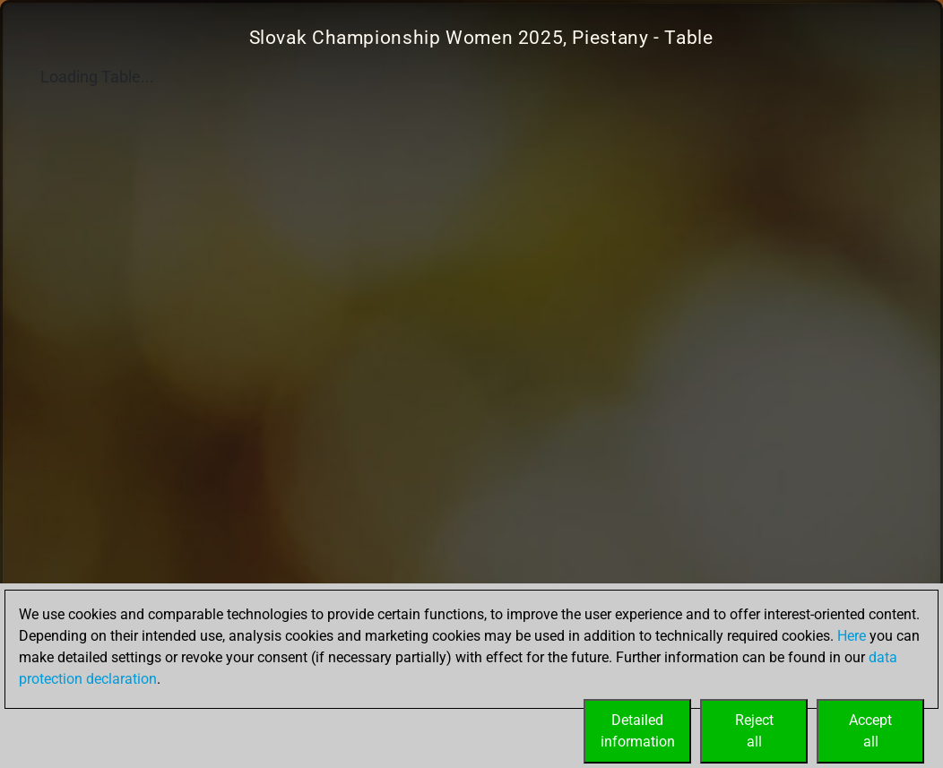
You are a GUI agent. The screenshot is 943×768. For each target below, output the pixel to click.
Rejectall (754, 731)
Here (851, 635)
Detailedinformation (638, 731)
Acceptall (870, 731)
